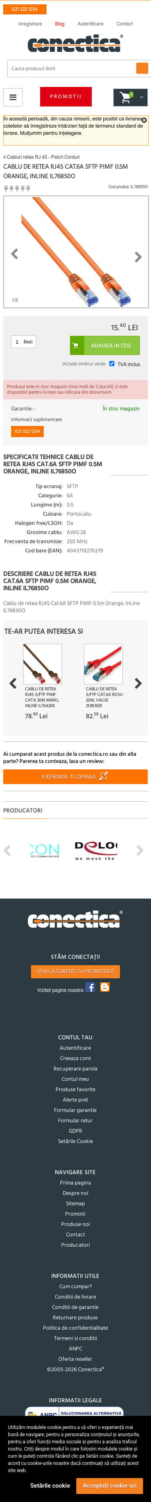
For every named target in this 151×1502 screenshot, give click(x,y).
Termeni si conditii (75, 1338)
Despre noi (75, 1193)
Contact (75, 1235)
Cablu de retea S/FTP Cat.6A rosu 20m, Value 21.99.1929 (104, 697)
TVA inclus (129, 365)
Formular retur (75, 1121)
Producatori (75, 1245)
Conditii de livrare (75, 1297)
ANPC (75, 1349)
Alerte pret (75, 1100)
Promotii (66, 97)
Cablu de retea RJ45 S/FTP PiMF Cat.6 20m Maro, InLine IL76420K (42, 697)
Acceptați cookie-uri (110, 1485)
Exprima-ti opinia (69, 777)
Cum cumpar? (75, 1286)
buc (28, 342)
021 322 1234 (24, 9)
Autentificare (75, 1048)
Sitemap (75, 1203)
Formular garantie (75, 1110)
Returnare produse (75, 1318)
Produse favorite (75, 1089)
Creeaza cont (75, 1058)
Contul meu (75, 1079)
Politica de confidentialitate (75, 1328)
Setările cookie (50, 1485)
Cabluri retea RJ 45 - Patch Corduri (41, 157)
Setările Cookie (75, 1141)
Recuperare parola (75, 1069)
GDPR (75, 1131)
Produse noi (75, 1224)
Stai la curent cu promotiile (75, 971)
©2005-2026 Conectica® (75, 1369)
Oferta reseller (75, 1359)
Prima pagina (75, 1183)
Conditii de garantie (75, 1307)
